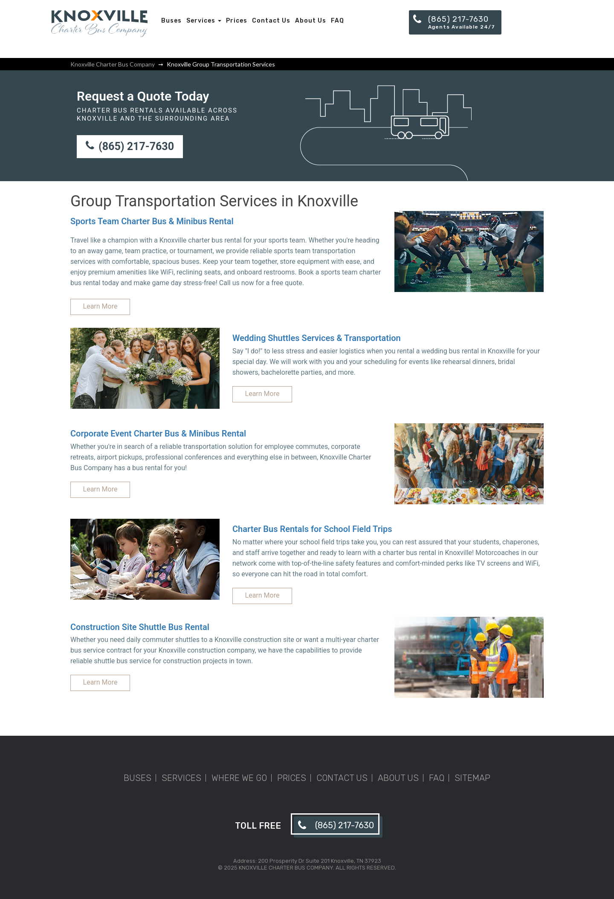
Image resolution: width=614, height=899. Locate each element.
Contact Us (271, 20)
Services (203, 20)
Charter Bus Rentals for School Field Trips (312, 529)
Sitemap (472, 778)
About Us (310, 20)
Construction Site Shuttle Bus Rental (139, 627)
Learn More (100, 306)
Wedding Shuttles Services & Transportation (316, 338)
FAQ (337, 20)
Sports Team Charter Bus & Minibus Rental (152, 221)
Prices (236, 20)
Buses (171, 20)
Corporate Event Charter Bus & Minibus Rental (158, 433)
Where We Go (239, 778)
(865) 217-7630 (130, 146)
